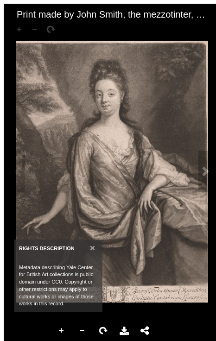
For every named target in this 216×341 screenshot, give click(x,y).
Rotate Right (103, 331)
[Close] (92, 247)
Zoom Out (82, 331)
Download (124, 331)
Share (145, 331)
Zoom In (62, 331)
